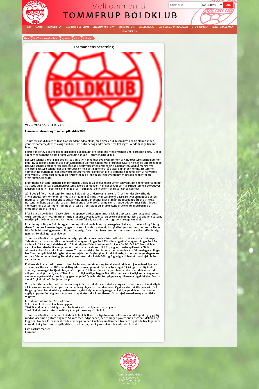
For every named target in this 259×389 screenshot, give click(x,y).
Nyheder (66, 38)
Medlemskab (146, 27)
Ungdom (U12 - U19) (104, 27)
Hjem (28, 27)
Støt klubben (200, 27)
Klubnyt (87, 38)
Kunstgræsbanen (222, 27)
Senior (39, 27)
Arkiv (76, 38)
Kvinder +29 (54, 27)
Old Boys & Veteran (77, 27)
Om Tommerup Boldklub (173, 27)
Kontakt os (129, 31)
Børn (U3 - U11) (127, 27)
